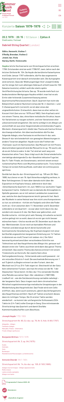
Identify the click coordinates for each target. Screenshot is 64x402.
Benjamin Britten (15, 337)
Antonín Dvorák (14, 359)
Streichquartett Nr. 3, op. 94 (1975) (18, 341)
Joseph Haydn (14, 316)
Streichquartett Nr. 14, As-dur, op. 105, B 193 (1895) (26, 364)
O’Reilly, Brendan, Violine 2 (14, 54)
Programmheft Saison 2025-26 (16, 382)
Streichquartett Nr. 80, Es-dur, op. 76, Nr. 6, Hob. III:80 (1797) (30, 320)
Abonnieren (9, 390)
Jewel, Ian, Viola (10, 57)
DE (60, 10)
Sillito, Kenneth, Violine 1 (14, 51)
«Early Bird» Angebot (12, 398)
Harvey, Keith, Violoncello (14, 60)
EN (60, 15)
